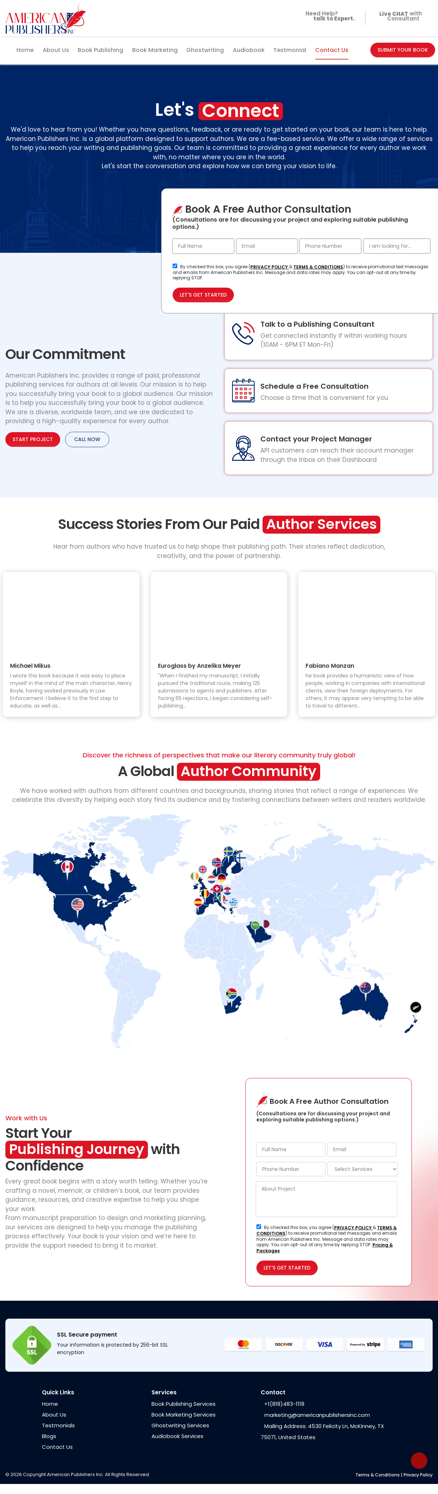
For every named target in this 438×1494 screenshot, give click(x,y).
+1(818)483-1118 (284, 1404)
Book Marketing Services (183, 1414)
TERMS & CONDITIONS (318, 267)
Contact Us (331, 50)
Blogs (49, 1436)
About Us (56, 50)
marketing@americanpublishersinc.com (317, 1415)
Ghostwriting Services (180, 1425)
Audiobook (249, 50)
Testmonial (289, 50)
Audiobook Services (177, 1436)
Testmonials (58, 1425)
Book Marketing (155, 50)
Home (25, 50)
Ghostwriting (205, 50)
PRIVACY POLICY (269, 267)
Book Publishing (100, 50)
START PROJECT (33, 439)
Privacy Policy (418, 1475)
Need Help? (329, 18)
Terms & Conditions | (378, 1475)
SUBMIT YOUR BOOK (402, 49)
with (399, 14)
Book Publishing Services (183, 1404)
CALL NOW (87, 439)
